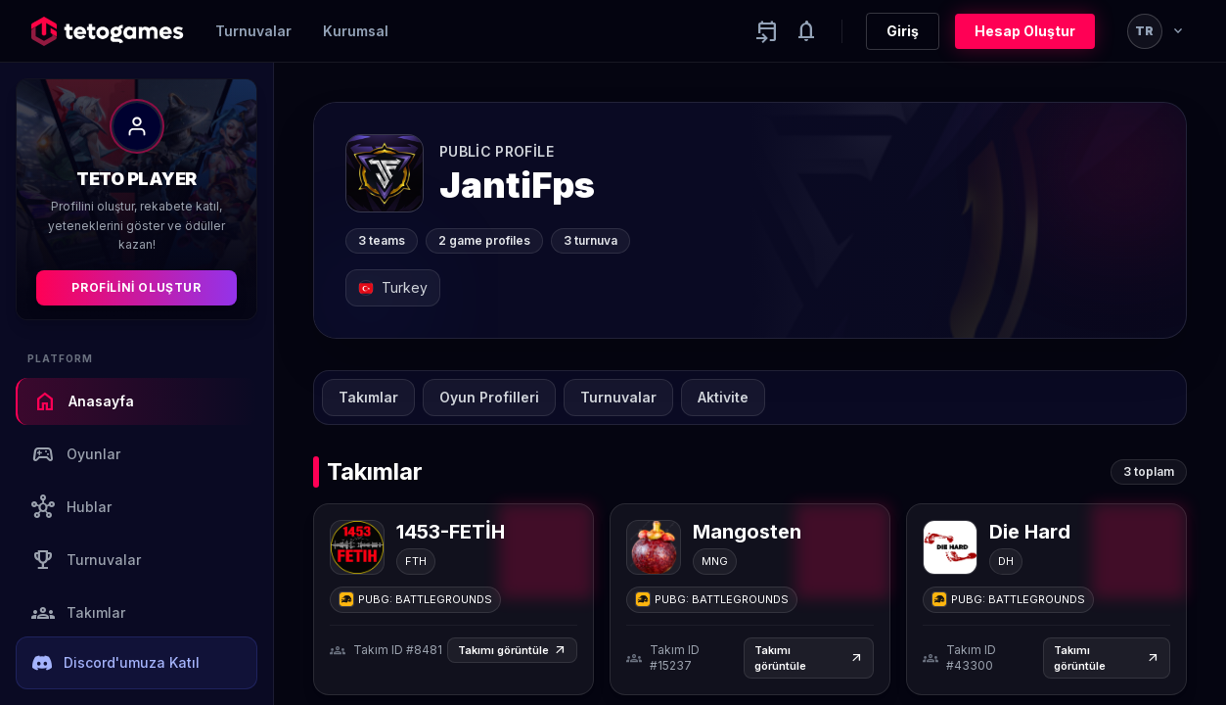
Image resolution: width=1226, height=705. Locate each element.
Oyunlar (75, 454)
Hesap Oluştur (1025, 31)
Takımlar (78, 613)
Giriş (902, 31)
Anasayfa (83, 401)
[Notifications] (806, 31)
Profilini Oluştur (136, 287)
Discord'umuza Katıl (116, 663)
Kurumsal (355, 31)
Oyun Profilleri (489, 397)
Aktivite (723, 397)
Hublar (71, 507)
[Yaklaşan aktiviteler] (767, 31)
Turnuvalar (253, 31)
